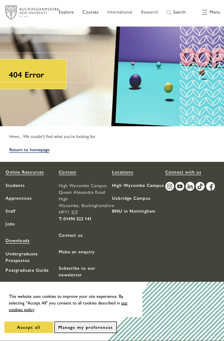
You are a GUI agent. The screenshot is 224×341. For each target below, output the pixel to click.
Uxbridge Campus (131, 198)
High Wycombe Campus (138, 185)
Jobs (10, 224)
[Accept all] (28, 327)
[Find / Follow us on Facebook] (211, 187)
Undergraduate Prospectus (22, 257)
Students (15, 185)
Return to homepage (29, 149)
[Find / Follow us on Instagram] (170, 187)
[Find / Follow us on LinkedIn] (191, 187)
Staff (10, 211)
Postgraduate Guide (27, 270)
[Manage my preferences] (85, 327)
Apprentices (19, 198)
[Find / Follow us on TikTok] (201, 187)
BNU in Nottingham (134, 211)
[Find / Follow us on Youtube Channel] (180, 187)
